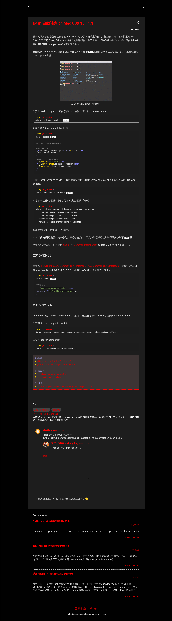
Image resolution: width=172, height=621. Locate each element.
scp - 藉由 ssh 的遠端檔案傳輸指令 (51, 546)
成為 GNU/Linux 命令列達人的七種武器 (54, 361)
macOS (56, 409)
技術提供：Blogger (86, 608)
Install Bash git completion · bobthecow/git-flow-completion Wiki (64, 386)
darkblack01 (50, 430)
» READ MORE (132, 537)
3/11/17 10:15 (63, 431)
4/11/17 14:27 (84, 443)
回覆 (45, 456)
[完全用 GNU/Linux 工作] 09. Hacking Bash (56, 364)
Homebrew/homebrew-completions (52, 374)
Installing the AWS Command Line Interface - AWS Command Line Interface (79, 266)
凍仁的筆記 (42, 6)
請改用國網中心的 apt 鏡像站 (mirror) (53, 573)
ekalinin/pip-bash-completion (49, 377)
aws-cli (66, 245)
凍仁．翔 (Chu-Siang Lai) (64, 443)
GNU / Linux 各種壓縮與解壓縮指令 (51, 521)
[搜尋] (143, 7)
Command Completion (85, 245)
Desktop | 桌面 (41, 409)
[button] (137, 23)
